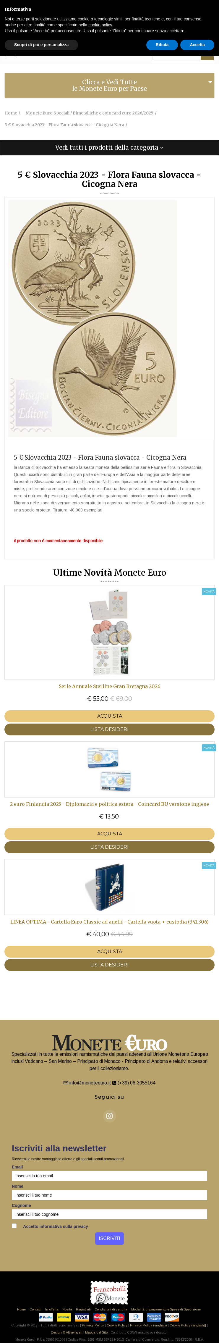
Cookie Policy (117, 1325)
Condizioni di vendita (111, 1309)
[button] (109, 147)
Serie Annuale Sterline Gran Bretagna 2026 (109, 686)
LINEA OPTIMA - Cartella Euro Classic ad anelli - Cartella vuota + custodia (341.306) (109, 922)
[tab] (109, 85)
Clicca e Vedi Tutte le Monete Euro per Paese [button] (109, 85)
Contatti (35, 1309)
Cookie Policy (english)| (188, 1325)
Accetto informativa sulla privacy (50, 1226)
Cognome (21, 1205)
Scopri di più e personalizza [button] (41, 44)
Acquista (109, 716)
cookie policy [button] (100, 24)
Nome (17, 1186)
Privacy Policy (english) (148, 1325)
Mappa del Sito (96, 1332)
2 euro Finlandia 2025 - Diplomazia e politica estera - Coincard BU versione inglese (109, 804)
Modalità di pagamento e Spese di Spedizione (166, 1309)
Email (17, 1167)
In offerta (52, 1309)
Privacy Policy (93, 1325)
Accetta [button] (197, 44)
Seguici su (109, 1097)
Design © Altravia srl (66, 1332)
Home (21, 1309)
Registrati (83, 1309)
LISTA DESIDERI (109, 729)
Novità (67, 1309)
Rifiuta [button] (162, 44)
